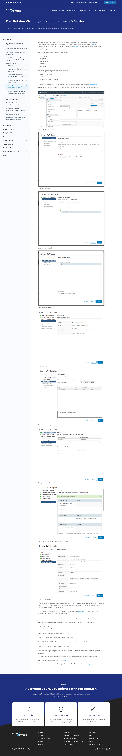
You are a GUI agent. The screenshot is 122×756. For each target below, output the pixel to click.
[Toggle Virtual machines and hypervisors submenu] (27, 64)
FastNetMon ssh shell (12, 114)
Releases (41, 741)
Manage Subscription (71, 735)
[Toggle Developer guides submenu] (27, 148)
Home (8, 28)
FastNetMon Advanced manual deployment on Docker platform (16, 59)
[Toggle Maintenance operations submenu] (27, 151)
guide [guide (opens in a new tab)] (91, 664)
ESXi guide (93, 84)
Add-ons (41, 744)
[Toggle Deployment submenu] (27, 39)
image (93, 44)
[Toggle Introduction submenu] (27, 125)
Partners (83, 10)
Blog (110, 10)
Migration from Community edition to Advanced (14, 104)
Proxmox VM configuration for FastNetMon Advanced (16, 92)
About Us (92, 10)
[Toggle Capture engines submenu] (27, 129)
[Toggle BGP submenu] (27, 137)
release (75, 46)
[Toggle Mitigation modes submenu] (27, 133)
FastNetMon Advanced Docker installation (15, 53)
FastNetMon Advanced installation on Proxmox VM (17, 75)
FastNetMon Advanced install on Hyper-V (17, 70)
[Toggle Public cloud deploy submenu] (27, 99)
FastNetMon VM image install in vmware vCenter (17, 87)
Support (91, 2)
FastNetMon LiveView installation (16, 48)
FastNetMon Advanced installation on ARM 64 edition (15, 109)
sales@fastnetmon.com (76, 2)
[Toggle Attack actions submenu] (27, 144)
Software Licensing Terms (73, 741)
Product (54, 10)
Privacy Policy (69, 744)
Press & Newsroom (96, 744)
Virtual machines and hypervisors (12, 64)
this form (81, 611)
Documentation (72, 10)
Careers (92, 735)
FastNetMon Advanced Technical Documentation (26, 28)
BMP (4, 155)
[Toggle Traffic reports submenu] (27, 140)
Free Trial (110, 2)
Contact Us (102, 10)
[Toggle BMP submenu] (27, 155)
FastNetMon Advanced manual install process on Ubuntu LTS (15, 119)
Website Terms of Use (71, 738)
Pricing (61, 10)
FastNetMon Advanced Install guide (15, 44)
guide (64, 660)
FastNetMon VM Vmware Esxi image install (17, 81)
